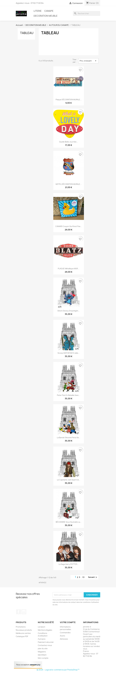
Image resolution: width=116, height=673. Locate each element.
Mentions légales (45, 630)
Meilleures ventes (23, 633)
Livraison (41, 627)
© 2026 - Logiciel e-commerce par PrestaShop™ (58, 669)
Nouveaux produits (24, 630)
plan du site (43, 648)
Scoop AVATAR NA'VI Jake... (69, 353)
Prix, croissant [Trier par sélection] (88, 60)
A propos (41, 639)
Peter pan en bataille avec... (68, 395)
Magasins (42, 651)
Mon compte (43, 658)
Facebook (18, 611)
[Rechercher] (86, 13)
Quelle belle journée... (68, 142)
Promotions (21, 627)
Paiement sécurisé (46, 642)
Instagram (23, 611)
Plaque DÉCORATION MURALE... (69, 99)
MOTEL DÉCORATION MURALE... (69, 184)
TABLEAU (26, 33)
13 (83, 577)
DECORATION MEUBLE (45, 15)
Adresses (64, 639)
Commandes (65, 632)
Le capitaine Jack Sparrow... (68, 480)
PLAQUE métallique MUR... (68, 268)
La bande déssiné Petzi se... (68, 437)
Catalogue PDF (22, 636)
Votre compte (68, 622)
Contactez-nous (45, 645)
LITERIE (38, 10)
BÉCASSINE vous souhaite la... (68, 522)
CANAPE (48, 10)
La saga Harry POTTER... (69, 564)
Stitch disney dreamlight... (68, 311)
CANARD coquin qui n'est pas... (68, 226)
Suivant (93, 577)
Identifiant (42, 655)
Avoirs (62, 636)
